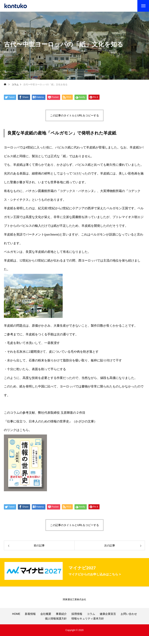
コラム (91, 613)
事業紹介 (61, 613)
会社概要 (45, 613)
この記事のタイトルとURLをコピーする (74, 115)
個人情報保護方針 (56, 618)
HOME (16, 613)
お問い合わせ (129, 613)
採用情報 (76, 613)
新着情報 (30, 613)
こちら (24, 430)
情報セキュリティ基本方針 (87, 618)
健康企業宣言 (108, 613)
